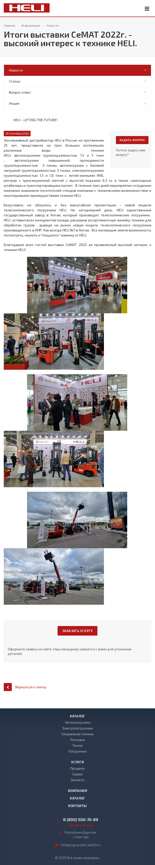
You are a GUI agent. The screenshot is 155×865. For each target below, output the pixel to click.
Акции (14, 103)
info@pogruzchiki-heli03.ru (80, 845)
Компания (77, 791)
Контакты (77, 806)
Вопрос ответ (20, 92)
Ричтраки (77, 740)
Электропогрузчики (77, 728)
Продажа (77, 768)
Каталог (77, 716)
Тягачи (77, 746)
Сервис (77, 774)
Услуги (77, 762)
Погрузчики (78, 751)
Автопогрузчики (77, 722)
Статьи (14, 81)
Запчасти (77, 780)
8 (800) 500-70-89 (80, 819)
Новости (16, 70)
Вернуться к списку (25, 687)
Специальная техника (77, 734)
